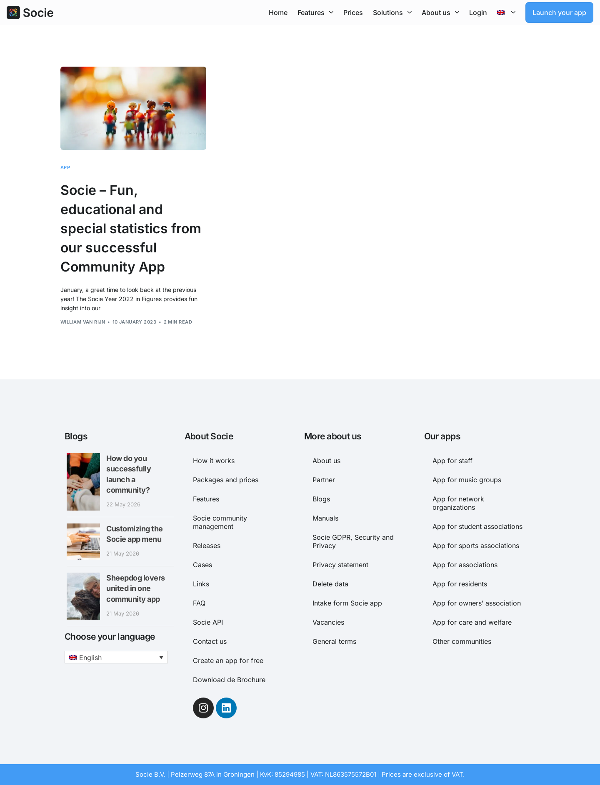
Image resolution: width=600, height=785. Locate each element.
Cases (202, 565)
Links (201, 584)
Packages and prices (225, 480)
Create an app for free (228, 660)
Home (278, 12)
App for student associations (477, 526)
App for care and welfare (472, 622)
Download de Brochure (229, 679)
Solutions (392, 12)
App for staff (452, 460)
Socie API (208, 622)
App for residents (459, 584)
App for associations (465, 565)
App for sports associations (475, 545)
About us (440, 12)
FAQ (199, 603)
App (65, 167)
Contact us (210, 641)
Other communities (461, 641)
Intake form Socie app (347, 603)
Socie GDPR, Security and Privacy (353, 541)
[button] (116, 657)
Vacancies (328, 622)
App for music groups (466, 480)
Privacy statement (340, 565)
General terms (334, 641)
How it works (214, 460)
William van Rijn (82, 322)
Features (315, 12)
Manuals (325, 518)
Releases (206, 545)
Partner (323, 480)
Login (478, 12)
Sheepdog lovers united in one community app (135, 588)
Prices (353, 12)
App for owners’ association (476, 603)
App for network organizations (458, 503)
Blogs (321, 499)
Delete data (330, 584)
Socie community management (220, 522)
